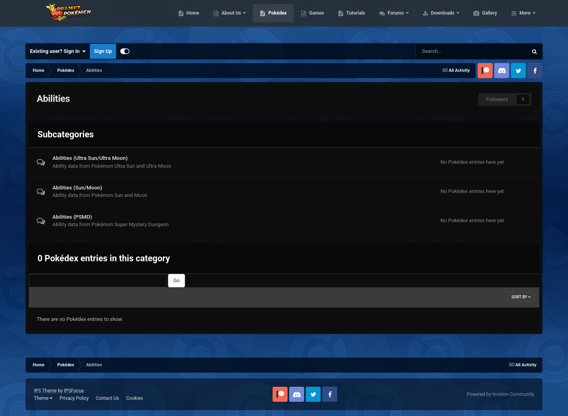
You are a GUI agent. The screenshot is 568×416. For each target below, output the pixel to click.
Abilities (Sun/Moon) (77, 187)
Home (230, 19)
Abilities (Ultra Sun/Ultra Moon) (90, 158)
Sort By (521, 297)
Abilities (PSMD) (72, 217)
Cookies (134, 398)
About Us (269, 19)
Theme (43, 398)
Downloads (480, 19)
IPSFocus (74, 391)
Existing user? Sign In (58, 51)
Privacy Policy (74, 398)
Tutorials (393, 19)
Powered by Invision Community (500, 394)
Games (354, 19)
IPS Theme (45, 391)
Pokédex (315, 19)
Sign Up (103, 51)
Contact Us (107, 398)
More (525, 19)
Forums (433, 19)
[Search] (447, 51)
